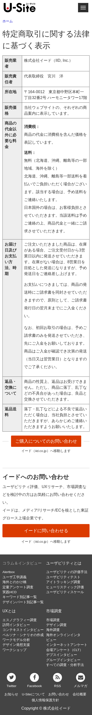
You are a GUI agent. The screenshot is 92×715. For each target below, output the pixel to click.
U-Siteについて (33, 694)
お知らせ (11, 694)
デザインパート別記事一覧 (23, 602)
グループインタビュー (63, 660)
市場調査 (54, 611)
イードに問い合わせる (46, 530)
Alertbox (8, 572)
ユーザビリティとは (63, 563)
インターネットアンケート (66, 645)
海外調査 (53, 630)
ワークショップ (14, 650)
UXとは (9, 611)
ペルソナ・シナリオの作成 (23, 635)
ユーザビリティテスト (63, 577)
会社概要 (79, 694)
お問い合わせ (58, 694)
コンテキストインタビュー (23, 630)
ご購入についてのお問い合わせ (46, 441)
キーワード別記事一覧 (19, 597)
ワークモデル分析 (16, 640)
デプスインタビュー (61, 655)
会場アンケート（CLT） (64, 650)
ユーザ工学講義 (14, 577)
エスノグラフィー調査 (19, 620)
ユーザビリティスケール (65, 592)
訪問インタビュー (16, 625)
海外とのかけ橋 (14, 582)
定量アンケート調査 (17, 587)
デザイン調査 (56, 625)
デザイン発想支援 (16, 645)
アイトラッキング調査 (63, 582)
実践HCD (9, 592)
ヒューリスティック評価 (65, 587)
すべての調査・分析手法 (65, 665)
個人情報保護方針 (45, 700)
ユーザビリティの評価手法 (66, 572)
